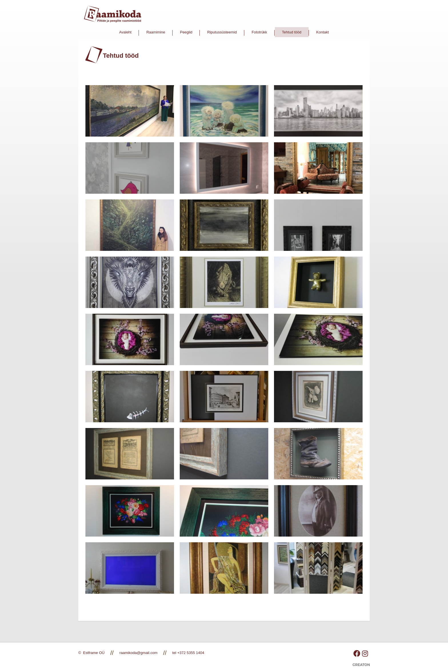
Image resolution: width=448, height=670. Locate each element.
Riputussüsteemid (222, 32)
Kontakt (322, 32)
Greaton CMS (361, 666)
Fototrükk (259, 32)
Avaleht (125, 32)
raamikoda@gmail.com (138, 653)
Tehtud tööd (291, 32)
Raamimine (155, 32)
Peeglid (186, 32)
